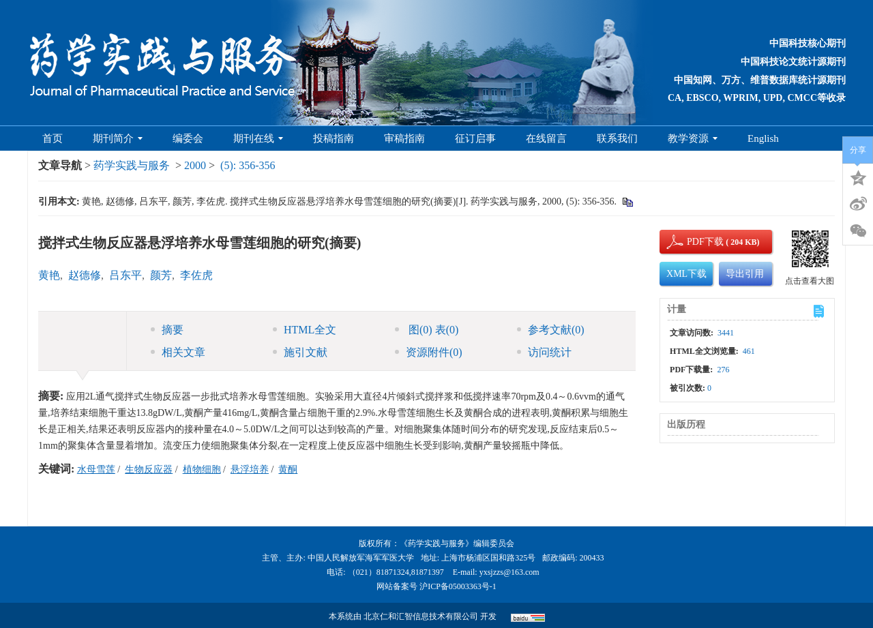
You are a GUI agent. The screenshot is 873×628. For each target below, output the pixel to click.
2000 (195, 165)
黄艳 (49, 275)
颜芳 (161, 275)
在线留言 (546, 138)
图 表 (426, 329)
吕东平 (125, 275)
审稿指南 (404, 138)
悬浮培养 (250, 469)
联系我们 (617, 138)
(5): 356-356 (247, 165)
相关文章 (178, 352)
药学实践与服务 (131, 165)
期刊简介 (118, 138)
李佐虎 (196, 275)
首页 (52, 138)
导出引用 (745, 274)
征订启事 (475, 138)
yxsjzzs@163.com (509, 572)
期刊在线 (258, 138)
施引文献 (300, 352)
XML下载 (686, 274)
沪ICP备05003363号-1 (458, 586)
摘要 (167, 329)
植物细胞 (202, 469)
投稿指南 (333, 138)
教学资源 (692, 138)
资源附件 (428, 352)
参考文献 (551, 329)
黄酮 (287, 469)
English (763, 138)
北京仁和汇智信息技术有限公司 (421, 616)
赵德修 (84, 275)
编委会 (188, 138)
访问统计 (544, 352)
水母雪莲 (96, 469)
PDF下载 (693, 242)
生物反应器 (149, 469)
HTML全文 (304, 329)
